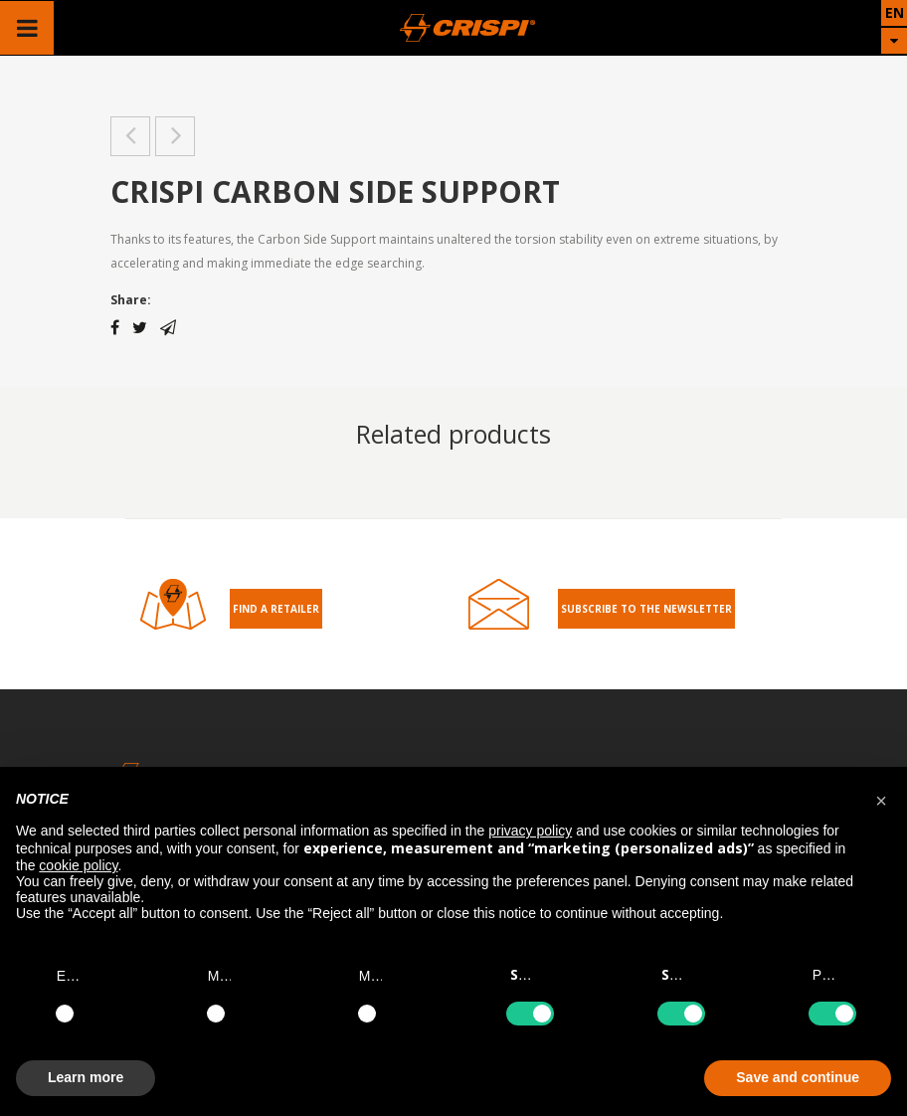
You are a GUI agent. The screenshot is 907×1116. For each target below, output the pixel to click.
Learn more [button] (85, 1077)
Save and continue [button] (797, 1077)
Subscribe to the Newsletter (646, 609)
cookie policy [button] (78, 865)
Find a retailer (276, 609)
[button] (881, 799)
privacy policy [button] (530, 830)
